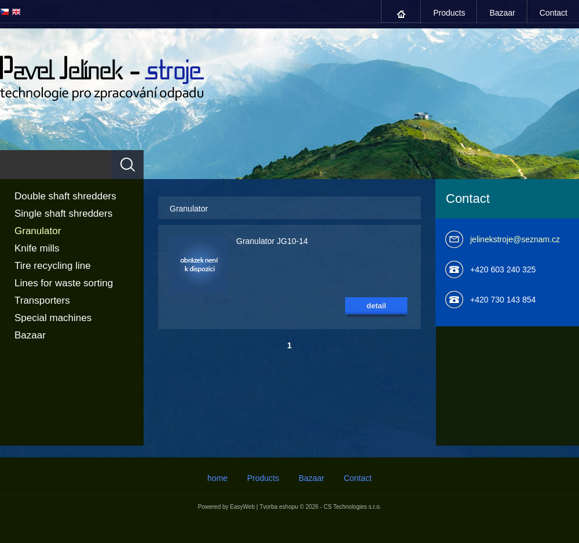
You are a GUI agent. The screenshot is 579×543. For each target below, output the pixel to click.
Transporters (42, 300)
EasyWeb (242, 507)
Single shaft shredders (63, 213)
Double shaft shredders (65, 196)
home (401, 14)
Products (449, 12)
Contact (553, 12)
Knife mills (36, 248)
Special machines (52, 317)
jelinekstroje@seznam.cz (515, 239)
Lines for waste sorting (63, 283)
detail (376, 305)
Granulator (37, 230)
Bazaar (502, 12)
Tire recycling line (52, 265)
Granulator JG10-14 (272, 241)
